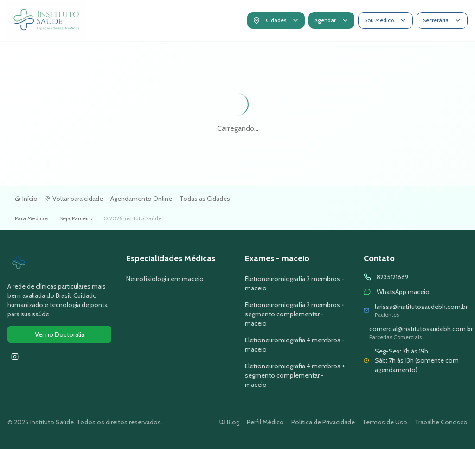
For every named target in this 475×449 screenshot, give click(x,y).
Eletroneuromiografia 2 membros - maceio (294, 283)
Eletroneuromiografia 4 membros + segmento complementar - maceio (295, 375)
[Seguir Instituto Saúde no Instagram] (14, 356)
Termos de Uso (384, 422)
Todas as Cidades (205, 198)
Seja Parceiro (75, 218)
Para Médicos (31, 218)
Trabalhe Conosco (441, 422)
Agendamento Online (141, 198)
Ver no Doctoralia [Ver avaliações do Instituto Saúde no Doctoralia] (59, 334)
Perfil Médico (265, 422)
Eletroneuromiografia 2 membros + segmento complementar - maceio (295, 314)
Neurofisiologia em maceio (165, 279)
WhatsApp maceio (403, 292)
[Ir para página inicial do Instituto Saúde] (46, 20)
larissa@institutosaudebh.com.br (421, 306)
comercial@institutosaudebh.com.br (421, 329)
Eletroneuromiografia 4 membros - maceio (295, 344)
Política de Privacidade (323, 422)
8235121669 (393, 277)
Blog (229, 422)
